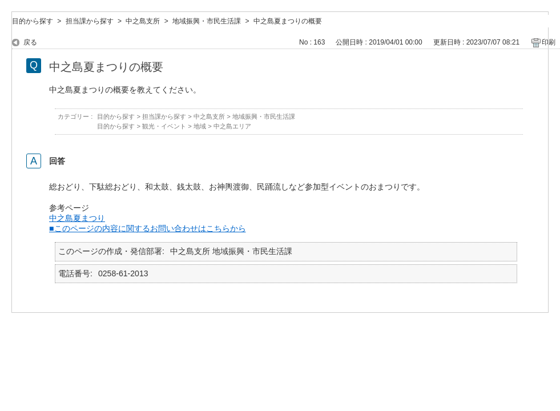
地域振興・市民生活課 (206, 21)
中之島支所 (143, 21)
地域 (200, 126)
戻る (30, 42)
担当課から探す (90, 21)
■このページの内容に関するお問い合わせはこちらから (147, 228)
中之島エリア (232, 126)
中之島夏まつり (77, 218)
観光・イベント (164, 126)
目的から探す (32, 21)
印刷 (548, 42)
